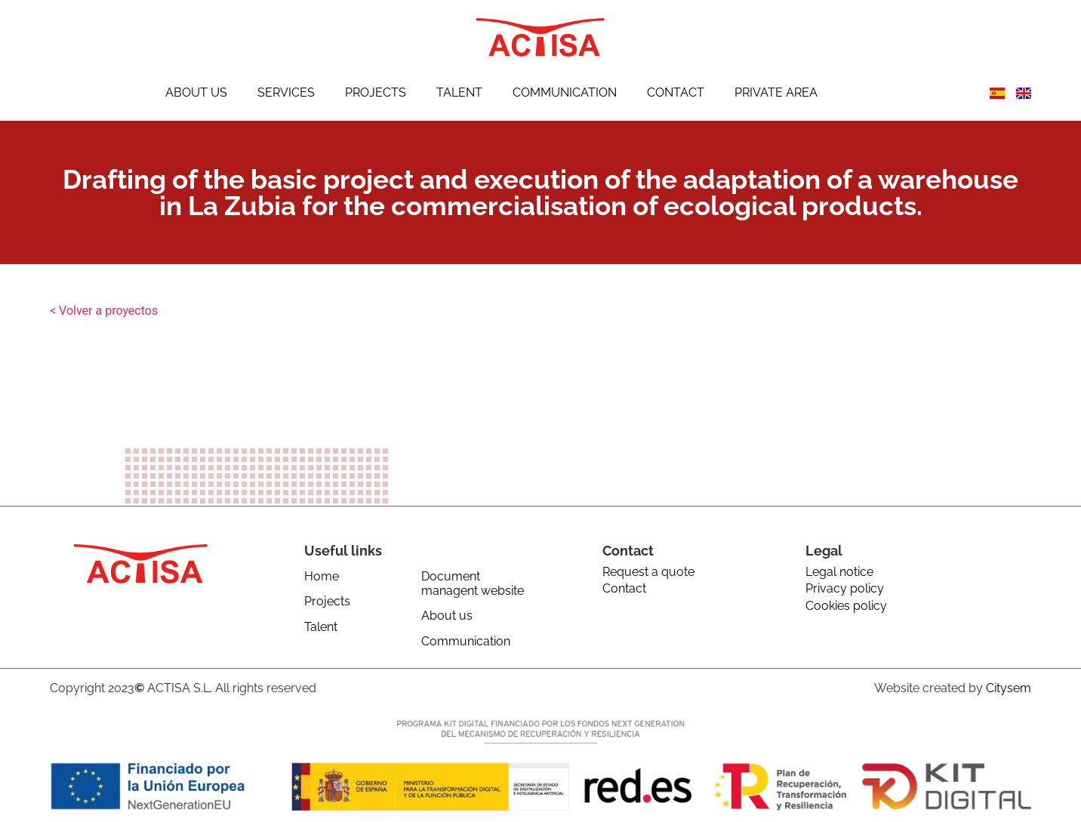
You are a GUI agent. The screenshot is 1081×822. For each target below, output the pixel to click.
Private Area (776, 92)
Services (286, 92)
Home (321, 576)
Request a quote (648, 572)
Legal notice (839, 572)
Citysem (1008, 688)
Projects (375, 92)
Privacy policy (844, 588)
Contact (675, 92)
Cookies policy (846, 606)
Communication (565, 92)
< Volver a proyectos (104, 310)
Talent (459, 92)
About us (196, 92)
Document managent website (472, 583)
